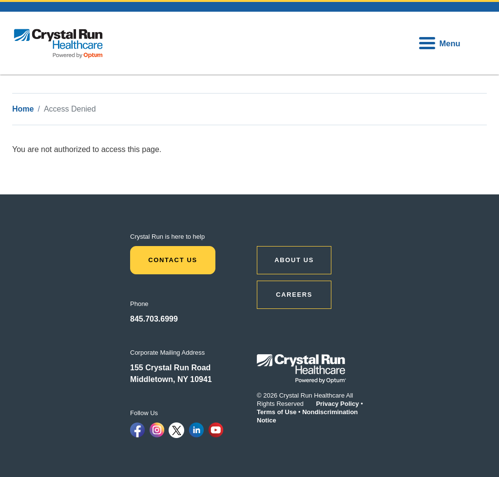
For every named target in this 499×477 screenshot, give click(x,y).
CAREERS (294, 294)
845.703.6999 (154, 319)
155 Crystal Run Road (170, 367)
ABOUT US (294, 260)
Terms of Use (276, 412)
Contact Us (172, 260)
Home (23, 109)
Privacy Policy (337, 403)
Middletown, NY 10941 (171, 379)
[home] (58, 43)
